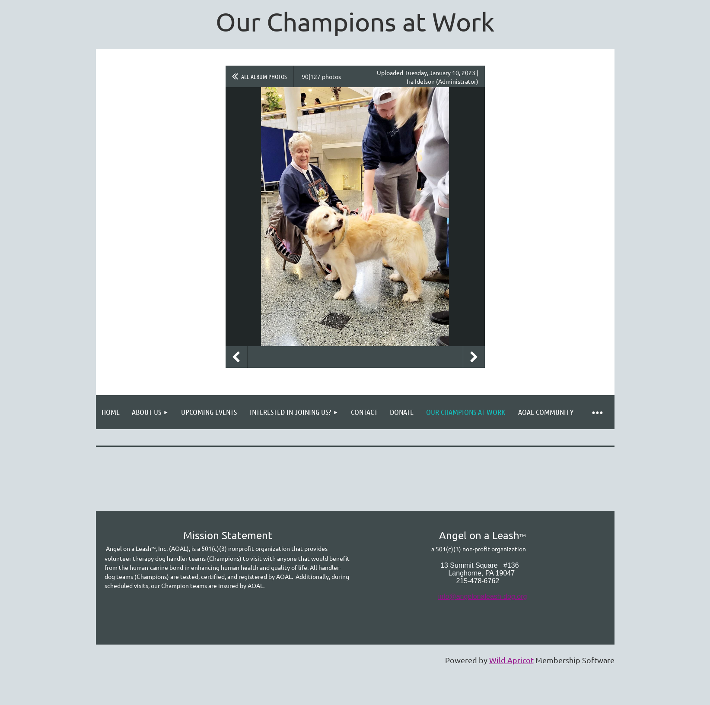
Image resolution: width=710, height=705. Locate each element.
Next (474, 357)
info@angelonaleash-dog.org (482, 596)
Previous (236, 357)
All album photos (264, 76)
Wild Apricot (511, 659)
